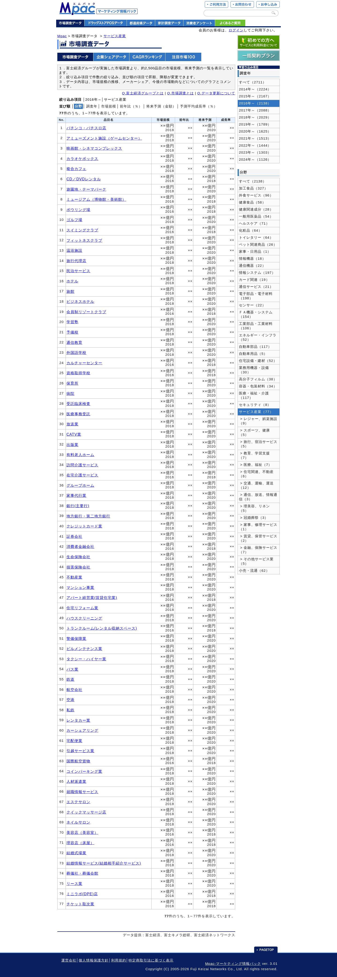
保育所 (72, 383)
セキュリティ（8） (255, 405)
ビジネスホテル (80, 301)
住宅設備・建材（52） (258, 361)
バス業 (72, 669)
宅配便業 (74, 741)
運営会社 (68, 960)
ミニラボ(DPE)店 (82, 894)
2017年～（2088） (255, 110)
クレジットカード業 (84, 526)
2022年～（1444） (255, 145)
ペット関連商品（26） (258, 244)
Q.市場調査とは (180, 93)
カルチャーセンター (84, 363)
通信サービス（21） (256, 287)
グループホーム (80, 485)
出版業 (72, 444)
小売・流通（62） (254, 570)
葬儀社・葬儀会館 (82, 873)
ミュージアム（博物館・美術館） (96, 199)
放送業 (72, 424)
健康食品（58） (252, 202)
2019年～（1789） (255, 124)
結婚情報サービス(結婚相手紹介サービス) (103, 863)
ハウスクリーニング (84, 618)
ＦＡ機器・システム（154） (256, 314)
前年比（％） (131, 106)
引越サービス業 (80, 751)
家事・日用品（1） (255, 251)
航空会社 (74, 689)
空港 (70, 700)
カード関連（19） (254, 280)
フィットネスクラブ (84, 240)
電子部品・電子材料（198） (256, 296)
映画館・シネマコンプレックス (94, 148)
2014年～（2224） (255, 89)
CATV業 (73, 434)
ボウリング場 (78, 210)
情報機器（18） (252, 258)
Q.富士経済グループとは (143, 93)
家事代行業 (76, 495)
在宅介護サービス (82, 475)
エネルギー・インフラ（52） (257, 337)
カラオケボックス (82, 158)
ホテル (72, 281)
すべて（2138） (252, 181)
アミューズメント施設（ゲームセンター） (104, 138)
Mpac (62, 36)
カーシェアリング (82, 730)
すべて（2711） (252, 82)
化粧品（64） (250, 230)
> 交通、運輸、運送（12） (256, 485)
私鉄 (70, 710)
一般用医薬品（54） (256, 216)
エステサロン (78, 802)
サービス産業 (114, 36)
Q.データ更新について (216, 93)
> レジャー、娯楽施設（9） (258, 421)
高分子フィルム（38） (258, 379)
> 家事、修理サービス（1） (258, 527)
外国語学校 (76, 352)
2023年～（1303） (255, 152)
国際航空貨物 (78, 761)
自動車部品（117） (255, 347)
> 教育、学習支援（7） (254, 455)
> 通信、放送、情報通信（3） (258, 497)
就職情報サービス (82, 792)
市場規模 (108, 106)
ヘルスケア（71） (254, 223)
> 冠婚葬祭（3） (253, 518)
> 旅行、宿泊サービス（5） (258, 444)
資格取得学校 (78, 373)
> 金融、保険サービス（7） (258, 550)
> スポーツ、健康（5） (254, 432)
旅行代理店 (76, 261)
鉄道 (70, 679)
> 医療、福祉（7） (255, 465)
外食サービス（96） (256, 195)
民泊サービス (78, 271)
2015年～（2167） (255, 96)
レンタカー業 (78, 720)
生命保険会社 (78, 557)
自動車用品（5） (253, 354)
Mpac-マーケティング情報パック (233, 964)
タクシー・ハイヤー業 (86, 659)
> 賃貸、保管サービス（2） (258, 538)
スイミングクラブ (82, 230)
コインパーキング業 (84, 771)
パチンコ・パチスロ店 (86, 128)
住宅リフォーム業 (82, 608)
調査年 (91, 106)
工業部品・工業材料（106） (256, 326)
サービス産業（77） (256, 412)
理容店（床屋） (80, 843)
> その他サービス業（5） (256, 561)
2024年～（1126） (255, 159)
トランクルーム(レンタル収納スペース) (101, 628)
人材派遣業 (76, 781)
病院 (70, 393)
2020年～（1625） (255, 131)
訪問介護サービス (82, 465)
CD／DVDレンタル (83, 179)
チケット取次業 (80, 904)
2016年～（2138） (255, 103)
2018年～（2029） (255, 117)
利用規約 (118, 960)
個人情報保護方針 (94, 960)
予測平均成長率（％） (198, 106)
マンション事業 (80, 587)
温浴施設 (74, 250)
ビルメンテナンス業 (84, 648)
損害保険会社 (78, 567)
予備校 (72, 332)
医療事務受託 (78, 414)
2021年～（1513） (255, 138)
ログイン (236, 30)
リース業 (74, 883)
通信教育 (74, 342)
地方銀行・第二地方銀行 (88, 516)
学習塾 (72, 322)
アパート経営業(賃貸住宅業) (91, 597)
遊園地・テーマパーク (86, 189)
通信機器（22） (252, 265)
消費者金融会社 (80, 546)
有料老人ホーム (80, 455)
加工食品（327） (253, 188)
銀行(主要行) (77, 506)
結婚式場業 (76, 853)
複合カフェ (76, 169)
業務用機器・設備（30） (254, 370)
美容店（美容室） (82, 832)
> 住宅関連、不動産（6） (256, 474)
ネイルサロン (78, 822)
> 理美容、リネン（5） (254, 508)
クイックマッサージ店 (86, 812)
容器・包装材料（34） (258, 386)
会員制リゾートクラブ (86, 312)
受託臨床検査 (78, 403)
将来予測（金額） (161, 106)
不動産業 (74, 577)
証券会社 (74, 536)
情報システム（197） (257, 273)
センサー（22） (252, 305)
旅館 (70, 291)
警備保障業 (76, 638)
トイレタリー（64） (256, 237)
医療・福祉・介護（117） (254, 395)
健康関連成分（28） (256, 209)
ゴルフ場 (74, 220)
